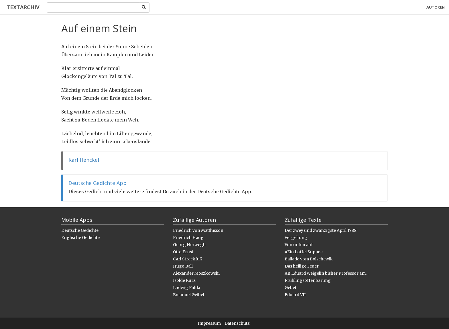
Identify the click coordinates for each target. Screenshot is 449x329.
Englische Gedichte (80, 237)
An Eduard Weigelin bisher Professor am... (326, 273)
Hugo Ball (183, 266)
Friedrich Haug (188, 237)
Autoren (435, 7)
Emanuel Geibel (188, 294)
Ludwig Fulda (186, 287)
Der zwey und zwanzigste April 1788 (321, 230)
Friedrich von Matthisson (198, 230)
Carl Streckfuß (187, 259)
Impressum (209, 323)
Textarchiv (20, 7)
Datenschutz (237, 323)
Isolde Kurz (184, 280)
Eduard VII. (295, 294)
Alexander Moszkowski (196, 273)
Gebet (290, 287)
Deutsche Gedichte (80, 230)
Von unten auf (299, 244)
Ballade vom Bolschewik (309, 259)
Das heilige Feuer (302, 266)
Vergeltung (296, 237)
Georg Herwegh (189, 244)
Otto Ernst (183, 251)
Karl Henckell (84, 159)
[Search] (91, 7)
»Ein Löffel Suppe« (304, 251)
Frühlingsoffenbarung (308, 280)
